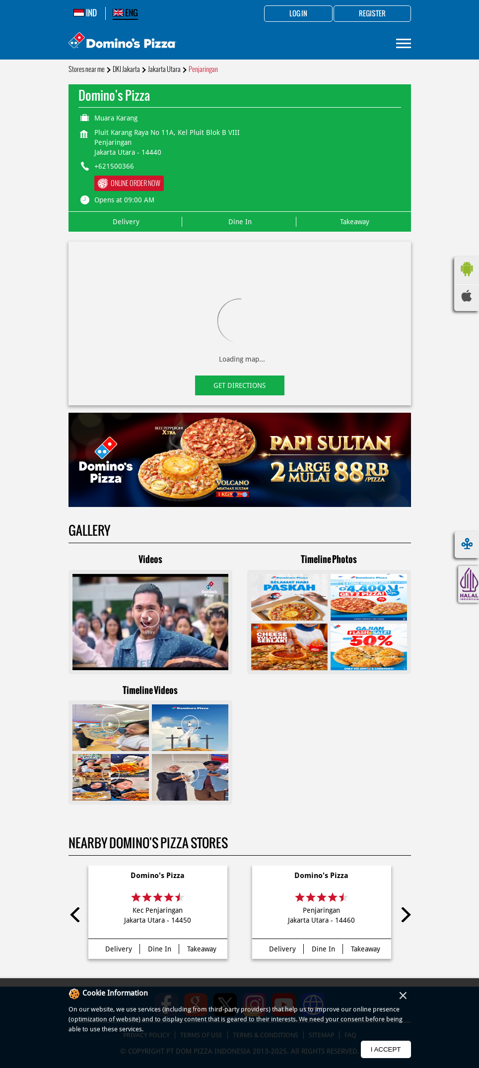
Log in (298, 14)
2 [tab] (244, 494)
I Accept (386, 1049)
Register (372, 14)
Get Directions (239, 385)
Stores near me (86, 69)
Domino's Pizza (158, 875)
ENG (125, 13)
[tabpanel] (239, 460)
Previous (75, 914)
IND (85, 13)
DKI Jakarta (126, 69)
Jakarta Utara (164, 69)
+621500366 (114, 166)
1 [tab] (234, 494)
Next (403, 914)
